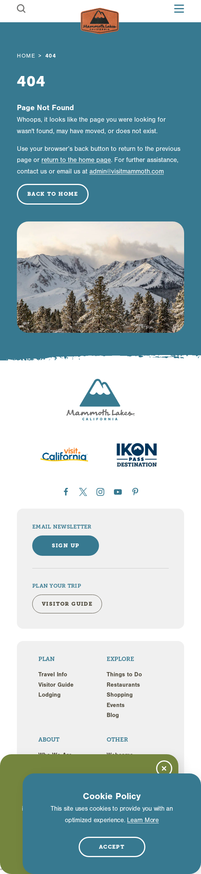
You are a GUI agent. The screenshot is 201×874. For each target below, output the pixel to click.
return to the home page (76, 160)
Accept (112, 847)
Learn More (142, 820)
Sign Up (66, 545)
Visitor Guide (56, 684)
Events (116, 705)
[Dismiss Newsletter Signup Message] (164, 768)
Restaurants (123, 684)
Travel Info (52, 674)
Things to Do (124, 674)
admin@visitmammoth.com (126, 171)
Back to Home (52, 194)
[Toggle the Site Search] (21, 8)
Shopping (120, 694)
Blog (113, 715)
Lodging (49, 694)
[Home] (100, 21)
